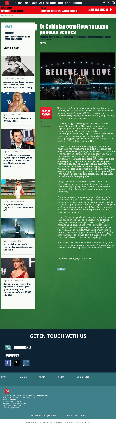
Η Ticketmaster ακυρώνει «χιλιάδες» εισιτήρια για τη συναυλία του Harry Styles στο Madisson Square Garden (17, 160)
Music (34, 3)
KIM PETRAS (9, 33)
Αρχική (3, 16)
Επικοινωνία (77, 3)
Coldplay (61, 269)
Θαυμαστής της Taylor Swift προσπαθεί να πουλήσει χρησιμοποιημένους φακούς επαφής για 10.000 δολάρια (18, 289)
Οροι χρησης (79, 415)
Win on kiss (51, 3)
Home (15, 3)
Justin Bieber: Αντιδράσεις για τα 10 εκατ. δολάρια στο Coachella (18, 247)
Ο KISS (61, 377)
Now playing (6, 8)
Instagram (113, 3)
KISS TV (67, 3)
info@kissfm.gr (13, 408)
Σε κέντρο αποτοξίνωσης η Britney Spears (17, 119)
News (20, 3)
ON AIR (23, 377)
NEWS (3, 377)
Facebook (104, 3)
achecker (86, 422)
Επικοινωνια (22, 347)
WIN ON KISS (83, 377)
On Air (27, 3)
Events (41, 3)
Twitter (108, 3)
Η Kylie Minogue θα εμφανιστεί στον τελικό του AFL (18, 207)
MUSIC (42, 377)
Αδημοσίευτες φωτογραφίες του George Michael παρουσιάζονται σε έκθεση (18, 85)
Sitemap (68, 415)
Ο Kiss (60, 3)
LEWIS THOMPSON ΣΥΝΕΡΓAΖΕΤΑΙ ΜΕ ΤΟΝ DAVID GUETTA (17, 37)
